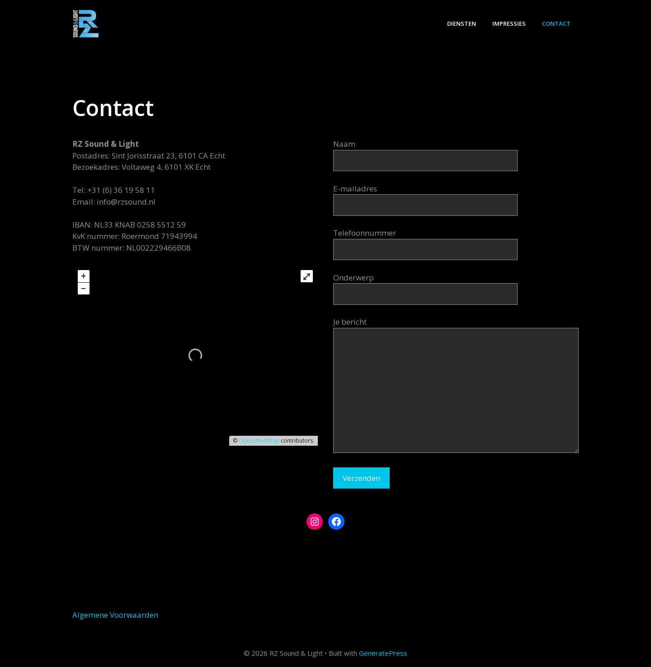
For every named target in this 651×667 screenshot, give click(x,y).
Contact (556, 23)
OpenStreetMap (259, 440)
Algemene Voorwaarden (115, 615)
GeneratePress (383, 653)
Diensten (461, 23)
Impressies (509, 23)
